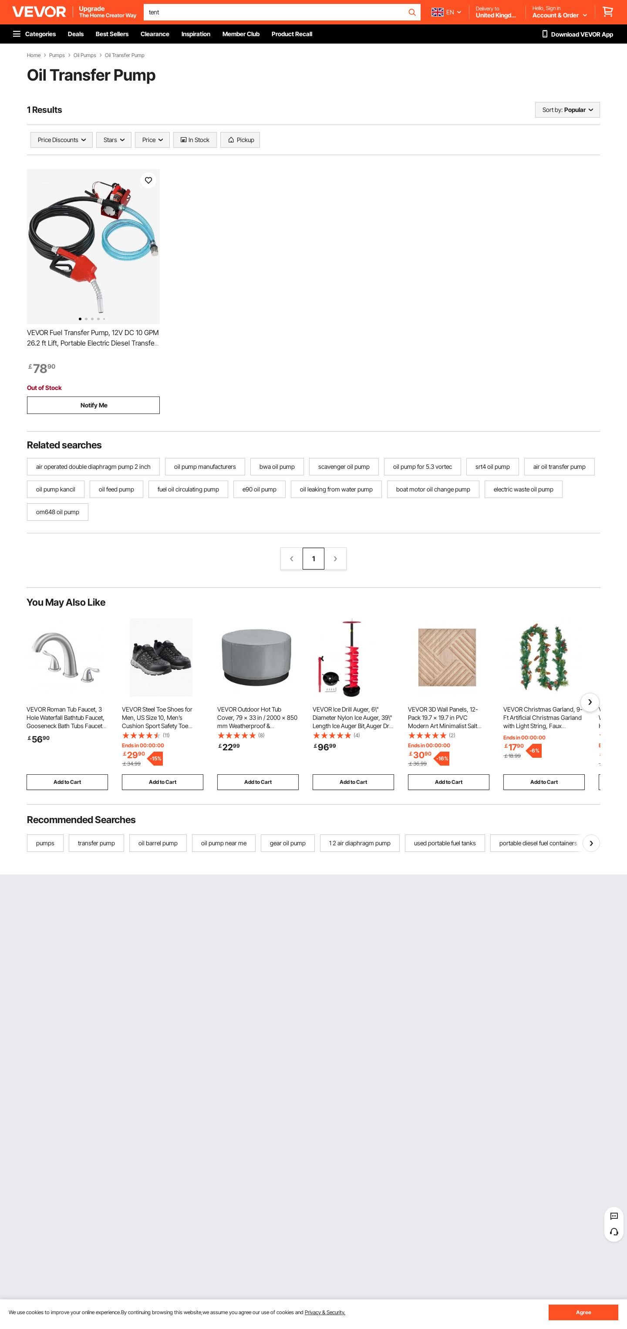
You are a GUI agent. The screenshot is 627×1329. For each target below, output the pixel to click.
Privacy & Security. (325, 1312)
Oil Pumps (85, 55)
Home (33, 55)
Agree (583, 1312)
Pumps (57, 55)
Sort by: (553, 109)
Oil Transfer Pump (125, 55)
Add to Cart (67, 782)
